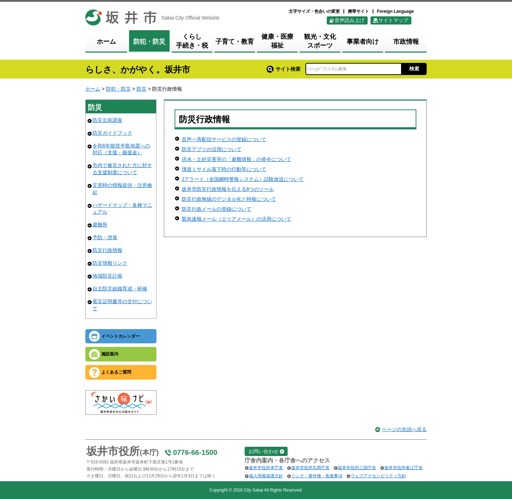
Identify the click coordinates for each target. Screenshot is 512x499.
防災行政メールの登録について (216, 209)
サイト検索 (283, 69)
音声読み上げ (349, 20)
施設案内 (109, 354)
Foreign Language (395, 11)
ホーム (92, 89)
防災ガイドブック (112, 133)
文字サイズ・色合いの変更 (314, 11)
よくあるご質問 (116, 372)
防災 (141, 89)
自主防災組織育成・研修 (119, 288)
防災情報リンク (109, 263)
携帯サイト (358, 11)
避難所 (99, 224)
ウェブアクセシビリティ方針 (378, 475)
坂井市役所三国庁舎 (357, 467)
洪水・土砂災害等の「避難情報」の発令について (236, 159)
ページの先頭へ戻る (404, 429)
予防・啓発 (104, 237)
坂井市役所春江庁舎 (403, 467)
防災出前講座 (107, 120)
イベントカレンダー (120, 336)
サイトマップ (393, 20)
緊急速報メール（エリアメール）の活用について (236, 219)
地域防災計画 (107, 276)
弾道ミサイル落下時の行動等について (224, 169)
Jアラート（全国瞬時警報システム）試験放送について (243, 179)
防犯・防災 (118, 89)
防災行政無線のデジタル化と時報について (229, 199)
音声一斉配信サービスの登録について (224, 139)
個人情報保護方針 (266, 475)
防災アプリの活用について (211, 149)
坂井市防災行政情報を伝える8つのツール (228, 189)
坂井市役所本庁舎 (266, 467)
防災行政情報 (107, 250)
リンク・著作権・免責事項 (316, 475)
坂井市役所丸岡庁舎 (310, 467)
